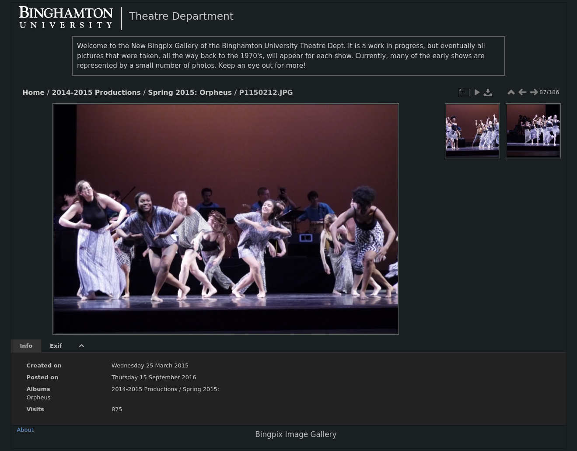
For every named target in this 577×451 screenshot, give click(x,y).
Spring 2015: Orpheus (190, 93)
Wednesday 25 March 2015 (150, 365)
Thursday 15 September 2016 (154, 377)
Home (34, 93)
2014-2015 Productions (96, 93)
